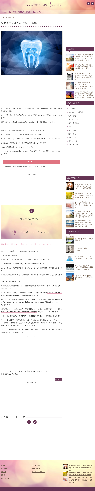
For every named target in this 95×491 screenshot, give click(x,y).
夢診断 (28, 12)
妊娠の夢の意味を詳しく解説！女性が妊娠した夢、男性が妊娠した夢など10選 (77, 473)
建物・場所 (72, 137)
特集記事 (21, 12)
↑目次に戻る (58, 379)
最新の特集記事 (73, 178)
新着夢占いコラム (74, 232)
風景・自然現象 (73, 123)
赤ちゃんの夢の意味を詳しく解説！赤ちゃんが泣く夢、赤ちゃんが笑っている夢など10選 (77, 480)
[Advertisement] (31, 91)
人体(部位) (71, 108)
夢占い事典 (12, 12)
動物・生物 (72, 130)
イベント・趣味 (73, 145)
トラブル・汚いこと (75, 119)
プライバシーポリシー (38, 472)
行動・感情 (72, 116)
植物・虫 (71, 127)
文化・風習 (72, 134)
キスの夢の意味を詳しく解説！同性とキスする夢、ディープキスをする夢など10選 (77, 467)
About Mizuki (36, 465)
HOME (4, 12)
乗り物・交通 (72, 141)
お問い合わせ (36, 468)
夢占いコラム (37, 12)
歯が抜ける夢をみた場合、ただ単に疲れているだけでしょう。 (26, 167)
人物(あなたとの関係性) (76, 112)
